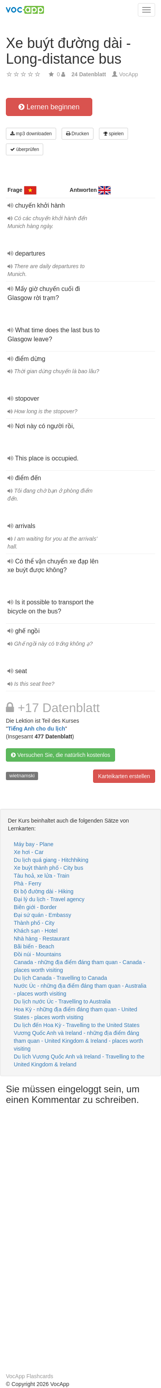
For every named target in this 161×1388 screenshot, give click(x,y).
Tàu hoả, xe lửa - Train (42, 876)
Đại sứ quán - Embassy (42, 915)
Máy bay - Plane (33, 844)
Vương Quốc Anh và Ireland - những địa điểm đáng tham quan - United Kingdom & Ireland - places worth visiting (78, 1041)
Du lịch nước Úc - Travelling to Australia (62, 1001)
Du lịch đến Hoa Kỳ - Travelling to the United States (76, 1025)
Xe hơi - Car (29, 852)
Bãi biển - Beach (34, 946)
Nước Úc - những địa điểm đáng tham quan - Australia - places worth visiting (80, 990)
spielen (113, 133)
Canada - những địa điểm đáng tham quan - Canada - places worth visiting (79, 966)
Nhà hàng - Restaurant (42, 938)
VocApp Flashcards (29, 1376)
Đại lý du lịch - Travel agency (49, 899)
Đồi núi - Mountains (37, 954)
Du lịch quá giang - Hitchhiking (51, 860)
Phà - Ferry (27, 883)
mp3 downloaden (31, 133)
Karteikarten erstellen (124, 776)
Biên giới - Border (35, 907)
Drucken (77, 133)
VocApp (128, 74)
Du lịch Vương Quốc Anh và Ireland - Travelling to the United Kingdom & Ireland (79, 1060)
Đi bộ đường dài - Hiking (43, 891)
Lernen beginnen (48, 107)
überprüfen (24, 149)
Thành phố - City (34, 923)
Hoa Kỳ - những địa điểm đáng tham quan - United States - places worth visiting (75, 1013)
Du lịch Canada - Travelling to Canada (60, 978)
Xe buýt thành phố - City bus (48, 868)
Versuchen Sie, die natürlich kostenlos (60, 755)
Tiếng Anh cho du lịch (36, 728)
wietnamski (22, 776)
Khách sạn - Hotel (36, 931)
